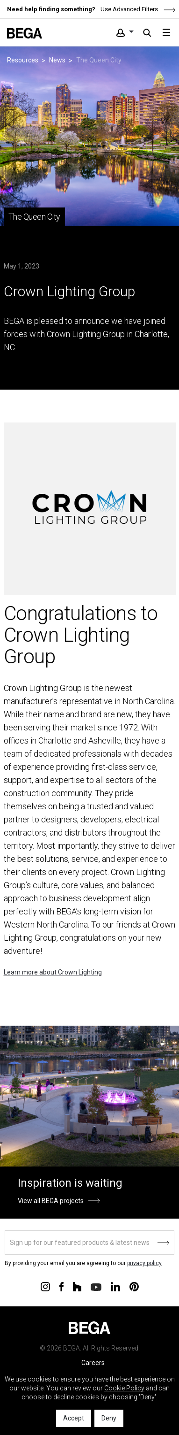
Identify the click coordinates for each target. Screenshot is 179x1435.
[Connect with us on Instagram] (45, 1286)
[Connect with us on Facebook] (61, 1286)
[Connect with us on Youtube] (96, 1286)
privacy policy (144, 1263)
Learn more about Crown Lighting (53, 972)
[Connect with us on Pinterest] (134, 1286)
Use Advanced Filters (137, 9)
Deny (108, 1418)
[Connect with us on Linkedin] (115, 1286)
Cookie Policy (124, 1388)
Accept (73, 1418)
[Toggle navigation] (166, 32)
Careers (93, 1362)
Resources (22, 60)
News (57, 60)
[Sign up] (89, 1242)
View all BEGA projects (51, 1201)
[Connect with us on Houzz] (77, 1286)
